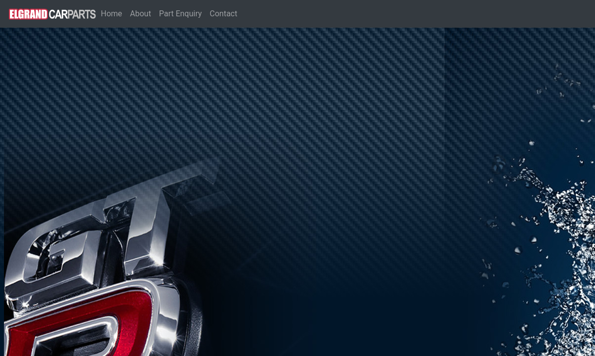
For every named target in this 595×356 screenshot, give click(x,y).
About (140, 13)
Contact (223, 13)
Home (113, 13)
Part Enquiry (180, 13)
